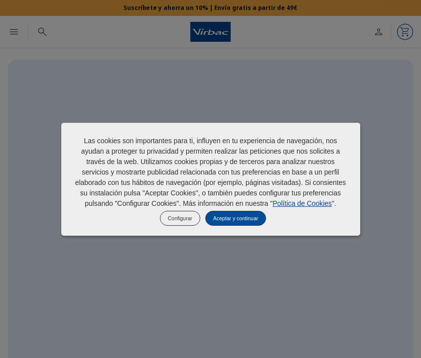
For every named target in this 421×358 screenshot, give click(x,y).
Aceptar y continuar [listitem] (235, 218)
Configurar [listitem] (180, 218)
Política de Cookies (302, 203)
